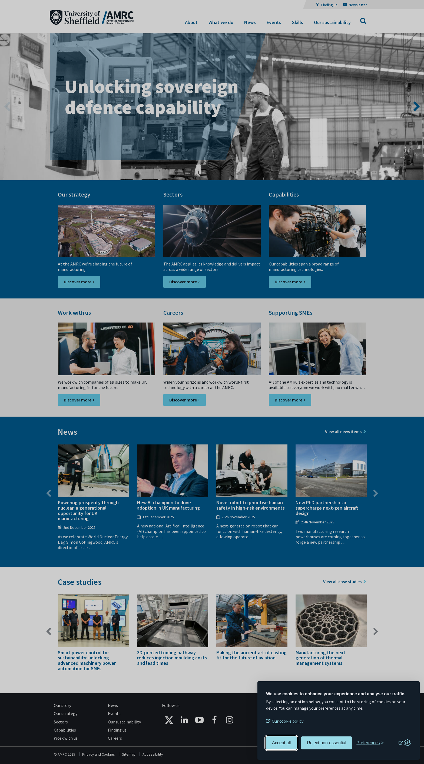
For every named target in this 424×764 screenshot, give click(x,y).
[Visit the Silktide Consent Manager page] (404, 742)
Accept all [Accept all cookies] (281, 742)
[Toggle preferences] (370, 743)
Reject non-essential (326, 742)
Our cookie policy (287, 721)
